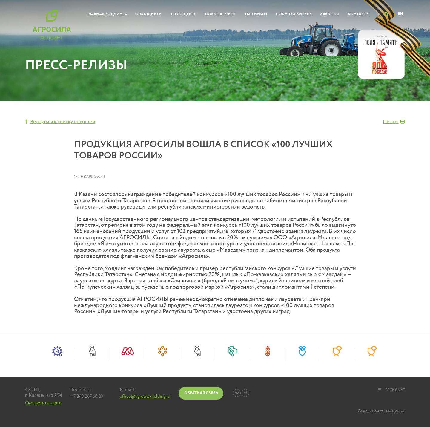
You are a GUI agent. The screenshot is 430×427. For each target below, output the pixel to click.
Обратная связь (201, 393)
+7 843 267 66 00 (87, 396)
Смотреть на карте (43, 402)
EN (400, 13)
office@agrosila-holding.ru (145, 396)
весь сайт (391, 390)
